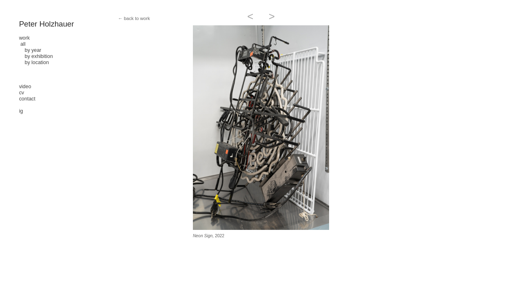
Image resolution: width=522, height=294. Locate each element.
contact (27, 99)
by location (34, 62)
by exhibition (36, 56)
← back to (128, 18)
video (25, 86)
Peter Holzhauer (46, 24)
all (22, 44)
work (24, 38)
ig (21, 111)
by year (30, 50)
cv (21, 93)
